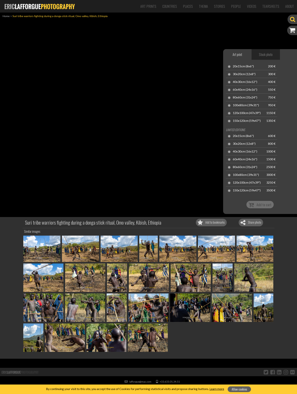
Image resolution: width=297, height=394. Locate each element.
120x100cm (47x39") (247, 113)
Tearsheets (270, 6)
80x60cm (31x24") (245, 97)
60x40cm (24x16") (245, 89)
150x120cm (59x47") (247, 120)
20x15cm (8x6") (243, 66)
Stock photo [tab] (266, 54)
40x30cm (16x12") (245, 81)
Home (6, 16)
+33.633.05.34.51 (168, 381)
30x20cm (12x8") (244, 74)
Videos (251, 6)
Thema (203, 6)
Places (188, 6)
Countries (169, 6)
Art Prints (148, 6)
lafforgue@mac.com (138, 381)
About (289, 6)
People (236, 6)
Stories (219, 6)
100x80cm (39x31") (246, 105)
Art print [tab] (237, 54)
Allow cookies (239, 389)
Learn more (216, 389)
